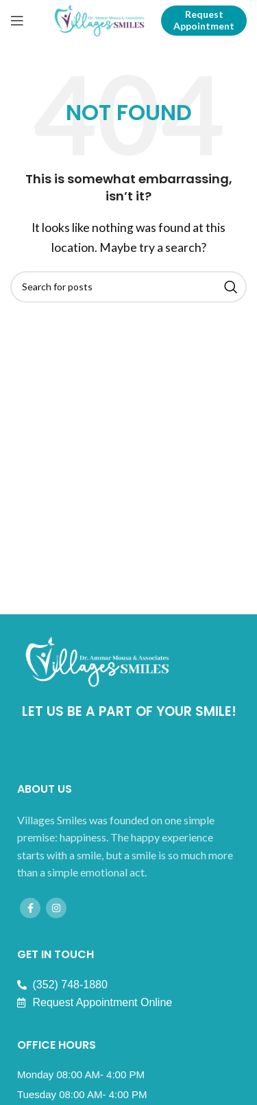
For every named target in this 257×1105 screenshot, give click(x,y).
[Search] (128, 287)
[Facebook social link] (30, 908)
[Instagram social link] (56, 908)
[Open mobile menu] (17, 20)
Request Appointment (203, 20)
